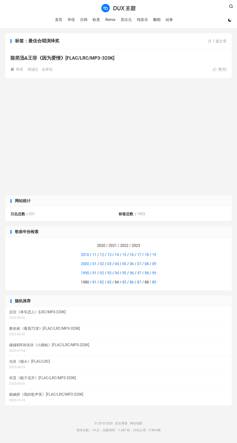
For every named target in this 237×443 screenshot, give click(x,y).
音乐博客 (118, 8)
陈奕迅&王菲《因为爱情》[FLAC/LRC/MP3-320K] (62, 58)
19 (154, 255)
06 (132, 264)
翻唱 (157, 20)
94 (117, 273)
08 (147, 264)
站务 (169, 20)
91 (94, 273)
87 (139, 282)
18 (147, 255)
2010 (85, 255)
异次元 (126, 20)
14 (117, 255)
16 (132, 255)
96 (132, 273)
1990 (85, 273)
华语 (71, 20)
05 (124, 264)
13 (109, 255)
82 (102, 282)
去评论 (47, 69)
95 (124, 273)
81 (94, 282)
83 (109, 282)
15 (124, 255)
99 (154, 273)
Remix (110, 20)
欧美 (96, 20)
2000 (85, 264)
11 (94, 255)
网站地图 (136, 423)
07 (139, 264)
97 (139, 273)
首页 (58, 20)
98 (147, 273)
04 (117, 264)
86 (132, 282)
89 (154, 282)
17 (139, 255)
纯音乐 (142, 20)
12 (102, 255)
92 (102, 273)
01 (94, 264)
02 (102, 264)
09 (154, 264)
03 (109, 264)
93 (109, 273)
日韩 (83, 20)
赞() (220, 69)
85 (124, 282)
